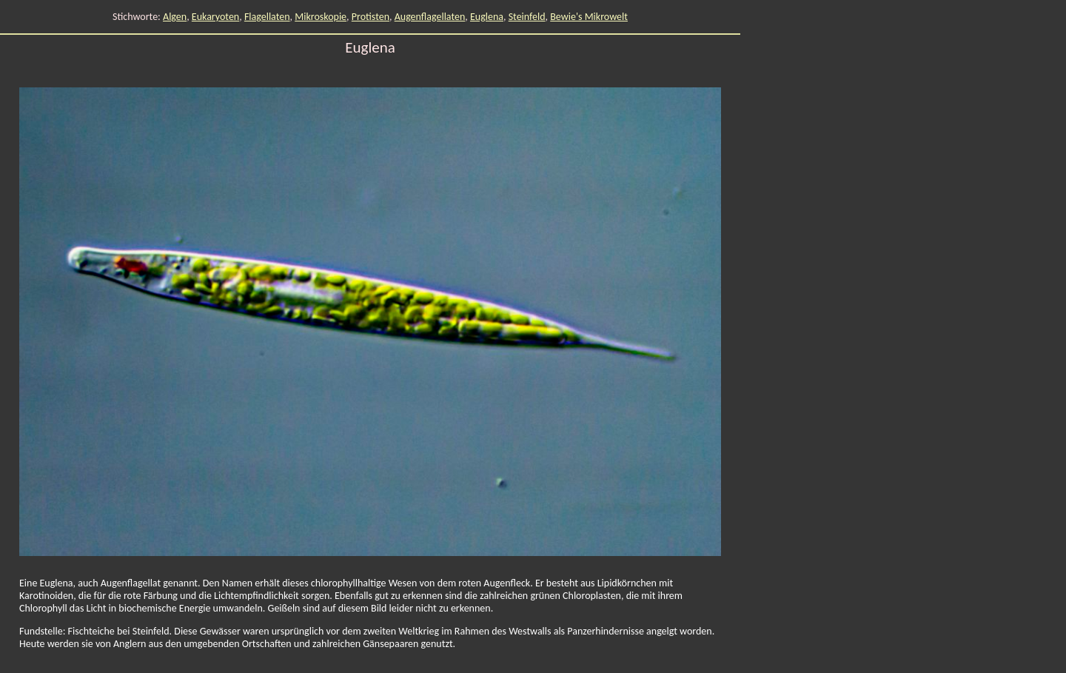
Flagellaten (267, 16)
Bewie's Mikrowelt (589, 16)
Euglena (486, 16)
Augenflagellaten (430, 16)
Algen (175, 16)
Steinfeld (527, 16)
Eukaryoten (215, 16)
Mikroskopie (320, 16)
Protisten (370, 16)
